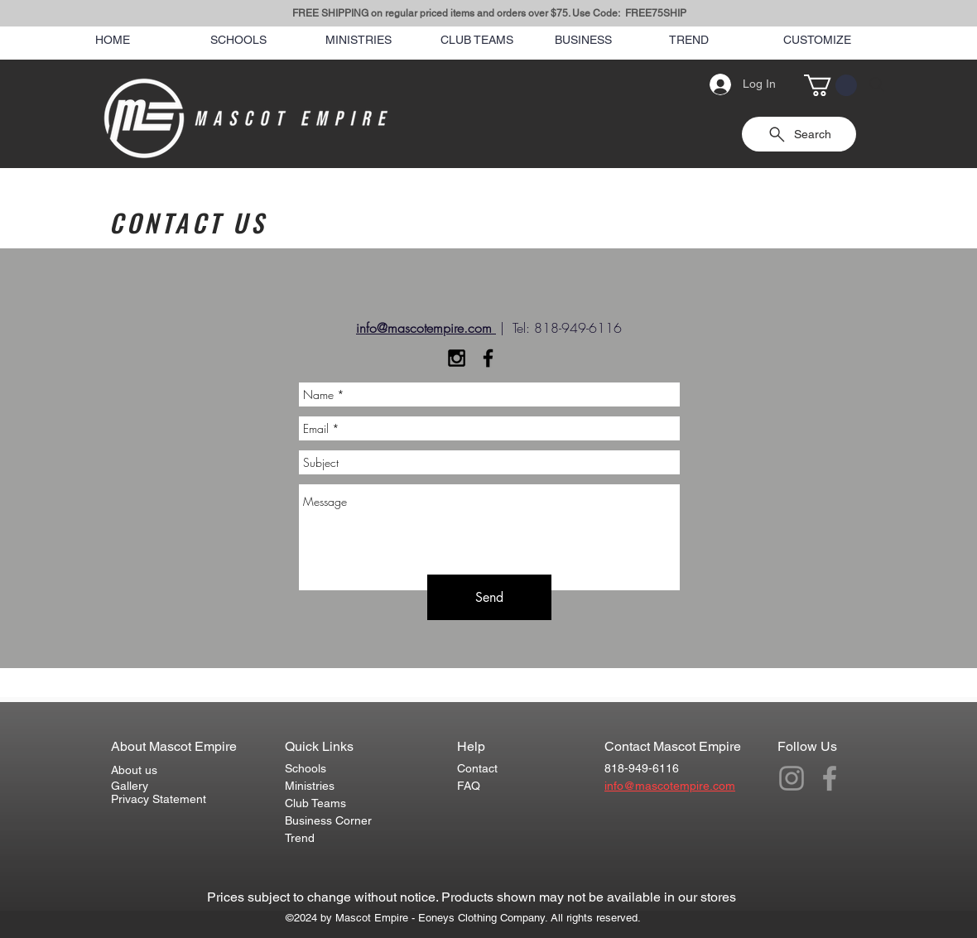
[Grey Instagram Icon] (791, 778)
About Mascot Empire (174, 746)
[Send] (489, 597)
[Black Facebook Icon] (488, 358)
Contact (477, 768)
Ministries (309, 785)
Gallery (129, 785)
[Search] (876, 84)
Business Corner (328, 820)
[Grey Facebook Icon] (829, 778)
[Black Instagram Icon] (457, 358)
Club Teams (315, 803)
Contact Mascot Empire (672, 746)
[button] (830, 85)
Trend (300, 837)
